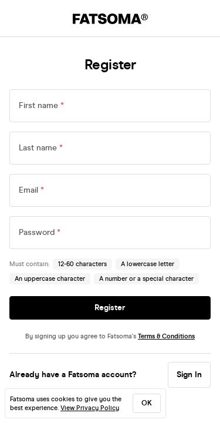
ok (146, 403)
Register (110, 308)
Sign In (189, 375)
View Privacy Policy (89, 408)
